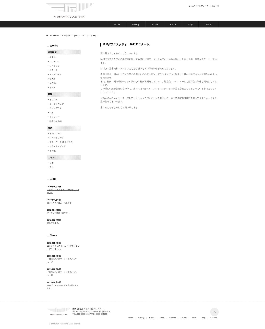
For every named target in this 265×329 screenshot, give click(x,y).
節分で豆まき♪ (53, 223)
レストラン (55, 66)
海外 (52, 167)
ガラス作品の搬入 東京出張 (59, 203)
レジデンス (55, 61)
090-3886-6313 (83, 314)
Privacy (184, 318)
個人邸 (53, 79)
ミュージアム (56, 74)
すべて (53, 87)
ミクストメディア (58, 146)
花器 (52, 112)
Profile (154, 24)
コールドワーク (57, 138)
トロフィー (55, 117)
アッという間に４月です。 (58, 213)
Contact (208, 24)
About (173, 24)
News (194, 318)
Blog (190, 24)
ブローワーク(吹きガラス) (61, 142)
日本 (52, 163)
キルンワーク (56, 133)
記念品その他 (56, 121)
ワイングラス (56, 108)
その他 (53, 83)
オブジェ (54, 99)
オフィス (54, 70)
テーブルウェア (57, 104)
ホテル (53, 57)
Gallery (135, 24)
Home (117, 24)
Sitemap (213, 318)
